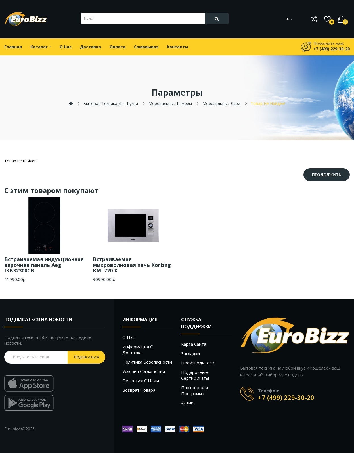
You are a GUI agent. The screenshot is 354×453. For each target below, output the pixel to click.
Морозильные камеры (170, 103)
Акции (187, 403)
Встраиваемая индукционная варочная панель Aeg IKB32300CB (44, 265)
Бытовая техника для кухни (110, 103)
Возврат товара (138, 390)
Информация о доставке (138, 349)
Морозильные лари (221, 103)
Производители (197, 363)
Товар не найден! (268, 103)
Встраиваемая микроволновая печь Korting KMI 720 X (132, 265)
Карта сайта (193, 344)
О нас (128, 337)
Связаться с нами (140, 380)
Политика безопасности (147, 362)
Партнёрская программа (194, 390)
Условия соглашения (143, 371)
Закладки (190, 353)
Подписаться (86, 357)
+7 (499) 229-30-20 (286, 397)
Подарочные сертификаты (195, 375)
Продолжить (326, 174)
